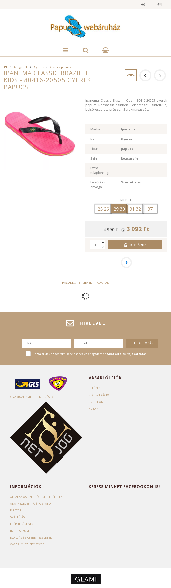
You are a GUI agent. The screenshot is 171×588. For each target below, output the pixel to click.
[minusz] (102, 247)
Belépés (143, 4)
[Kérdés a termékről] (126, 262)
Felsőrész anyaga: (97, 184)
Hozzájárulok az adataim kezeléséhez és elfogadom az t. (90, 354)
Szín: (94, 158)
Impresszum (19, 531)
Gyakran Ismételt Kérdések (32, 397)
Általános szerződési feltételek (37, 497)
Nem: (94, 139)
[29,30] (119, 208)
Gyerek (39, 67)
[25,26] (103, 208)
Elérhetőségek (22, 524)
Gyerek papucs (60, 67)
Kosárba (138, 245)
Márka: (95, 129)
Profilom (96, 402)
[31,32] (135, 208)
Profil (159, 4)
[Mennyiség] (95, 244)
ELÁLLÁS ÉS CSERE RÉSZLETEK (31, 537)
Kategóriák (20, 67)
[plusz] (102, 242)
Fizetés (15, 510)
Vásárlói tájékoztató (27, 544)
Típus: (94, 148)
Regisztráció (99, 395)
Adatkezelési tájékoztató (31, 503)
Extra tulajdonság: (99, 170)
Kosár (93, 408)
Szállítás (17, 517)
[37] (150, 208)
